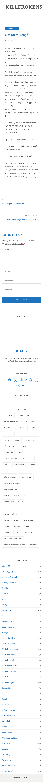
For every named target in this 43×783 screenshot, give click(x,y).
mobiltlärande (7, 732)
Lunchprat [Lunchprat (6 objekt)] (19, 465)
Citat (4, 599)
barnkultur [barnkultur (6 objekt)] (23, 415)
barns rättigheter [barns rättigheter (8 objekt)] (13, 421)
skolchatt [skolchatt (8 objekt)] (30, 508)
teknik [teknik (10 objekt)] (7, 533)
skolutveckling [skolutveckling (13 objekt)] (11, 520)
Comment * (7, 250)
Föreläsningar (7, 621)
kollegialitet (6, 688)
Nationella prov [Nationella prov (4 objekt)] (11, 489)
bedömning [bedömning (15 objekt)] (9, 428)
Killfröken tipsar (8, 682)
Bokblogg (6, 588)
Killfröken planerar (9, 671)
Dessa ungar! (11, 28)
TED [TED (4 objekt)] (27, 526)
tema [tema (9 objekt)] (17, 533)
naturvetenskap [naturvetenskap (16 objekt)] (11, 495)
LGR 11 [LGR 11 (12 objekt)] (6, 465)
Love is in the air (8, 716)
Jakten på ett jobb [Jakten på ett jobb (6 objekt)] (12, 452)
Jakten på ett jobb (8, 644)
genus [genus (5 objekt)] (25, 446)
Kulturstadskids (8, 693)
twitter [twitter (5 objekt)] (28, 533)
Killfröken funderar (9, 660)
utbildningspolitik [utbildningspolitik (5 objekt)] (13, 539)
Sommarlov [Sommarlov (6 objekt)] (29, 520)
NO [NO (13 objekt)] (25, 495)
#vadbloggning (7, 571)
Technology (6, 754)
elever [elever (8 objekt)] (32, 428)
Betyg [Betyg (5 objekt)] (21, 428)
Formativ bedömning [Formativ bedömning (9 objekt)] (27, 434)
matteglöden (6, 721)
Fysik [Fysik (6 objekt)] (17, 440)
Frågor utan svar (8, 627)
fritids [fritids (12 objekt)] (7, 440)
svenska (5, 749)
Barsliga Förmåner (9, 583)
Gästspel (5, 632)
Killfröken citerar (8, 655)
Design (4, 605)
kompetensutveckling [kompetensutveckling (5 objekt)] (14, 458)
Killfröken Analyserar (10, 649)
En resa (5, 616)
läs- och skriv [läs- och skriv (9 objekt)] (10, 477)
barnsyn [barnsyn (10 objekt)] (30, 421)
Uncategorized (7, 771)
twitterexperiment (8, 766)
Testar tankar (7, 760)
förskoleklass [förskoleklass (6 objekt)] (11, 446)
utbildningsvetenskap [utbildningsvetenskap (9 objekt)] (14, 545)
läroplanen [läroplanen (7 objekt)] (25, 471)
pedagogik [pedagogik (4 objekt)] (9, 502)
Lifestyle (5, 705)
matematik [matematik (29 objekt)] (27, 477)
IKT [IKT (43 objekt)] (34, 446)
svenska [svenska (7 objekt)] (17, 526)
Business (5, 594)
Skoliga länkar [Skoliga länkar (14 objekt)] (11, 514)
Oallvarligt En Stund (9, 738)
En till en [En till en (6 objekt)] (8, 434)
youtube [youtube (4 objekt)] (34, 545)
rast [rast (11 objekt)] (20, 502)
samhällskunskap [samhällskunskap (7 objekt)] (12, 508)
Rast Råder (6, 743)
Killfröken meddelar (9, 666)
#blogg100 (6, 566)
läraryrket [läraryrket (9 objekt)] (9, 471)
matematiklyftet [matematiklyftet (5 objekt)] (12, 483)
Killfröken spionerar (9, 677)
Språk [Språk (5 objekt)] (6, 526)
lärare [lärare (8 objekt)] (32, 465)
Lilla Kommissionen (9, 710)
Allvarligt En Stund (9, 577)
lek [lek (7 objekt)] (31, 458)
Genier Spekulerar (9, 638)
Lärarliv (5, 699)
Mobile (5, 727)
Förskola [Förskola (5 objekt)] (29, 440)
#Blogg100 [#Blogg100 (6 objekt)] (8, 415)
